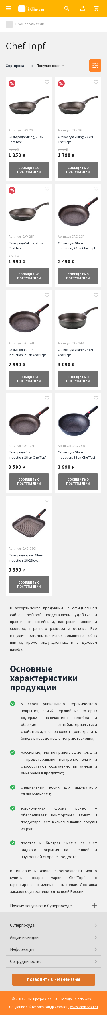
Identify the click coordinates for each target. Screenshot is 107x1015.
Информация (22, 949)
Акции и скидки (24, 937)
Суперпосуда (22, 925)
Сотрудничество (26, 961)
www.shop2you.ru (84, 1006)
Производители (29, 23)
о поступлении (29, 170)
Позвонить (53, 979)
